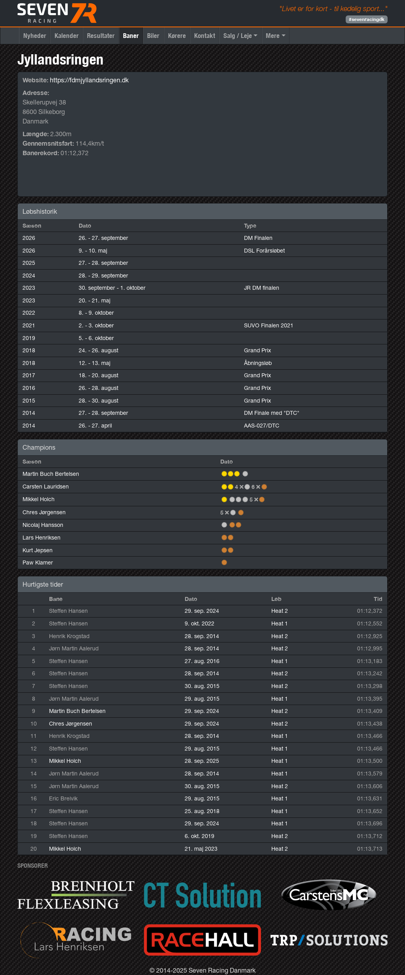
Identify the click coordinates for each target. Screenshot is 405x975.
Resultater (101, 35)
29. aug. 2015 (202, 699)
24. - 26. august (98, 350)
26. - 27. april (95, 425)
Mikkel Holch (39, 499)
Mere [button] (273, 35)
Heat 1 (279, 623)
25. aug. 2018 (202, 811)
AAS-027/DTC (261, 425)
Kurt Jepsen (38, 550)
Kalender (67, 35)
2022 (29, 313)
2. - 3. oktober (96, 325)
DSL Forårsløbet (264, 250)
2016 (29, 388)
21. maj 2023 (201, 849)
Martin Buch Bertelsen (51, 474)
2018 (29, 350)
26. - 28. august (98, 388)
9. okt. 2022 (199, 623)
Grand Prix (257, 350)
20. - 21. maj (94, 300)
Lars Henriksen (42, 537)
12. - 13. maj (94, 363)
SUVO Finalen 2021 (268, 325)
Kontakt (204, 35)
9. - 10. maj (93, 250)
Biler (153, 35)
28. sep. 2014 (202, 636)
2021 (29, 325)
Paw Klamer (38, 562)
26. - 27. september (103, 238)
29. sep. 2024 (202, 611)
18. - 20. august (98, 375)
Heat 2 (279, 611)
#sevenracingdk (366, 19)
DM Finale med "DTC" (271, 413)
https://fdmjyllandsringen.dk (89, 80)
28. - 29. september (103, 275)
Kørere (177, 35)
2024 (29, 275)
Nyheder (34, 35)
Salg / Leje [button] (237, 35)
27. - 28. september (103, 263)
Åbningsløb (258, 363)
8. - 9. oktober (96, 313)
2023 (29, 288)
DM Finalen (258, 238)
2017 (29, 375)
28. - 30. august (98, 400)
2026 (29, 238)
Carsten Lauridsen (46, 486)
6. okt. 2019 (199, 836)
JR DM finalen (261, 288)
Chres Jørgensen (44, 512)
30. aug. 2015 (202, 686)
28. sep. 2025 (202, 761)
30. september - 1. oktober (112, 288)
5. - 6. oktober (96, 338)
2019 (29, 338)
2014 (29, 413)
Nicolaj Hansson (43, 525)
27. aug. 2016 (202, 661)
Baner (131, 35)
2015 (29, 400)
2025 (29, 263)
